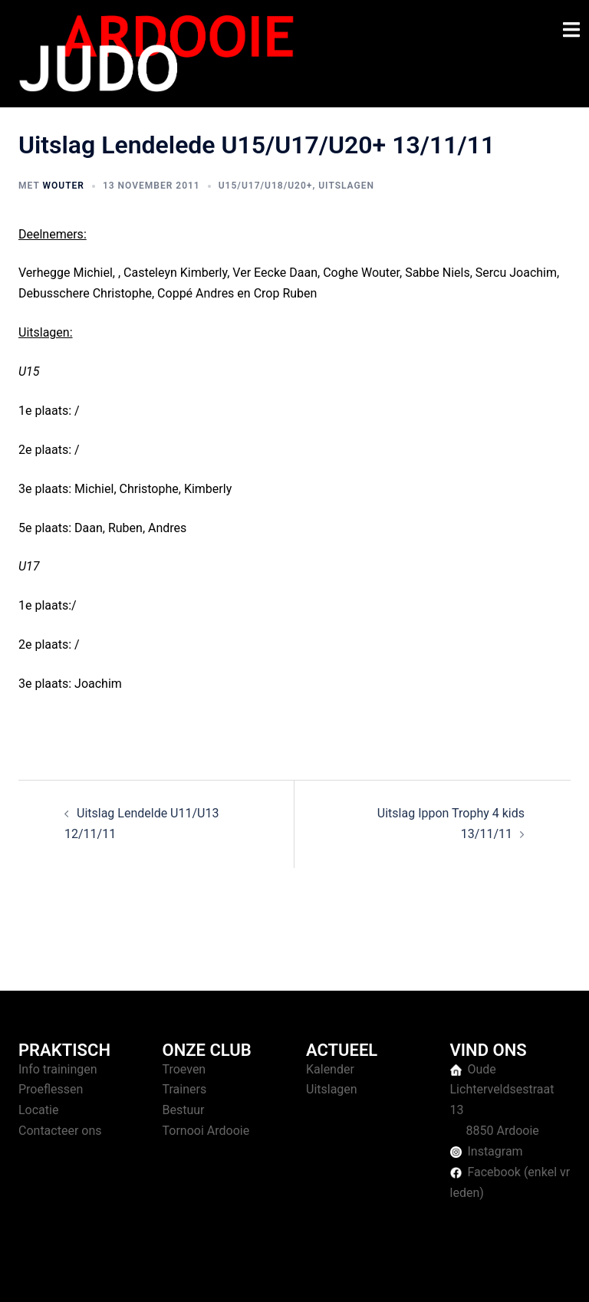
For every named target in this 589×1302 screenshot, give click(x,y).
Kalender (330, 1069)
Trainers (185, 1089)
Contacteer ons (60, 1130)
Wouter (63, 185)
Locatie (38, 1110)
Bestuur (184, 1110)
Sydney (315, 1274)
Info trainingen (57, 1069)
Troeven (184, 1069)
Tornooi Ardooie (206, 1130)
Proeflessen (50, 1089)
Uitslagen (346, 185)
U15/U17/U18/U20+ (266, 185)
